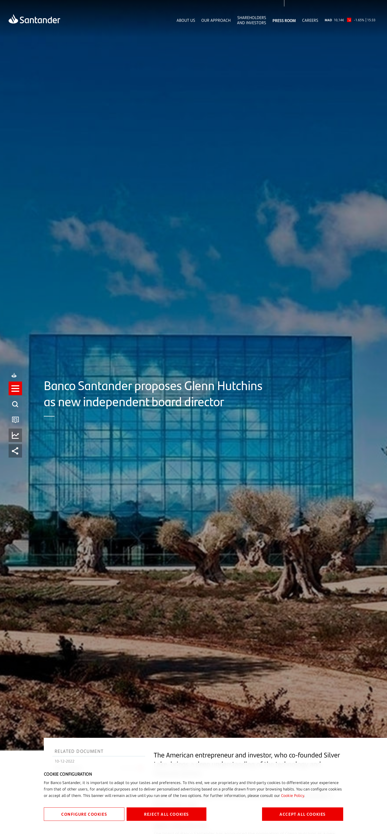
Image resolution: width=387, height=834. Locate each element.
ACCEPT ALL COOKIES (303, 814)
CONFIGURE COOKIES (84, 814)
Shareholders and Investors (251, 20)
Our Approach (216, 20)
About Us (186, 20)
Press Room (284, 20)
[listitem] (15, 393)
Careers (310, 20)
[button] (15, 393)
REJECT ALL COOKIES (166, 814)
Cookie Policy (292, 795)
